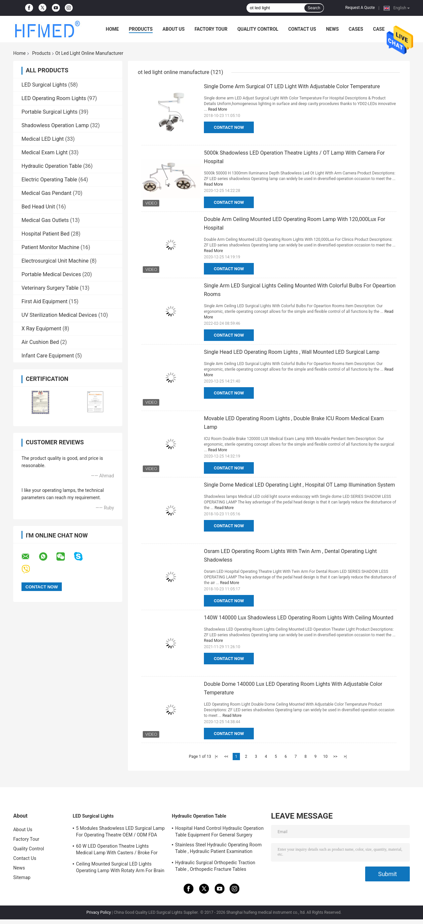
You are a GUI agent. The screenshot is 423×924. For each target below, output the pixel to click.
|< (216, 756)
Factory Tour (211, 29)
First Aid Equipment (44, 301)
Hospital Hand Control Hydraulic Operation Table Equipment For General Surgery (219, 831)
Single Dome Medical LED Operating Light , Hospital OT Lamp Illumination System (299, 485)
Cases (356, 29)
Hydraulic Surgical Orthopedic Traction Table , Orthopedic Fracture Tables (215, 866)
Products (141, 29)
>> (335, 756)
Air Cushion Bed (40, 342)
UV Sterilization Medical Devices (59, 315)
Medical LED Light (42, 139)
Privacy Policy (98, 912)
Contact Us (302, 29)
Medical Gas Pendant (46, 193)
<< (226, 756)
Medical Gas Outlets (45, 220)
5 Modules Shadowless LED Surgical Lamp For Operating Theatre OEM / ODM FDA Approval (120, 832)
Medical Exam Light (44, 152)
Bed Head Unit (38, 206)
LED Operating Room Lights (53, 98)
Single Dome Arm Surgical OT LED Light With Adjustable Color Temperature (292, 86)
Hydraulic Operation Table (51, 166)
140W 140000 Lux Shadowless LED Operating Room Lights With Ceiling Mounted (298, 617)
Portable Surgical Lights (49, 112)
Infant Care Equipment (47, 355)
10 (325, 756)
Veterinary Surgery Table (50, 288)
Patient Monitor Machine (50, 247)
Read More (217, 109)
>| (345, 756)
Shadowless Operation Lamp (55, 125)
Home (112, 29)
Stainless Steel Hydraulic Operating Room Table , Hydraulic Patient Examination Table (218, 849)
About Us (174, 29)
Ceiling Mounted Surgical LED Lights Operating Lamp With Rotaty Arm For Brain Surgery (120, 868)
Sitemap (21, 877)
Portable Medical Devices (51, 274)
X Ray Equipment (41, 328)
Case (379, 29)
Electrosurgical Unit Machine (55, 261)
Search (314, 8)
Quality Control (257, 29)
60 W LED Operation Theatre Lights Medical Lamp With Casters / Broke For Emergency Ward (117, 850)
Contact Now (229, 127)
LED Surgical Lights (44, 85)
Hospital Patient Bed (45, 234)
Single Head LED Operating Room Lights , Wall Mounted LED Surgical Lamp (291, 352)
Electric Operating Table (49, 179)
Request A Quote (360, 7)
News (332, 29)
